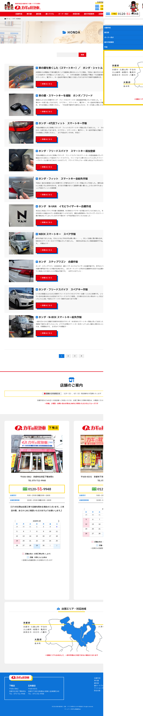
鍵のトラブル (98, 686)
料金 (111, 14)
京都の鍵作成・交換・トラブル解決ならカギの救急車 (69, 706)
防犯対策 (76, 14)
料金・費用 (117, 686)
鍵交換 (38, 14)
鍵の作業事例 (89, 14)
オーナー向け (63, 14)
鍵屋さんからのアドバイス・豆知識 (126, 680)
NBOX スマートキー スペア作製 (57, 234)
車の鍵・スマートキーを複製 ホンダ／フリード (65, 96)
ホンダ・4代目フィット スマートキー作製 (62, 123)
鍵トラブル (50, 14)
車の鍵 (29, 14)
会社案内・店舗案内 (121, 683)
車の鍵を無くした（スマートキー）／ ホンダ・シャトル (70, 68)
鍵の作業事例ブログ (121, 678)
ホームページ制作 (69, 709)
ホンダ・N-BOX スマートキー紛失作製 (60, 317)
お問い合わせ (123, 14)
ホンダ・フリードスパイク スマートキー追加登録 (66, 151)
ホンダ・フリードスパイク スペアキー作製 (63, 289)
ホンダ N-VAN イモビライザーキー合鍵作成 (64, 206)
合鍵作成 (18, 14)
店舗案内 (102, 14)
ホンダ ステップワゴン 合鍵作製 (58, 262)
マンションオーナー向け (102, 688)
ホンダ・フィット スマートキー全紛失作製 (63, 179)
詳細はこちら (46, 84)
